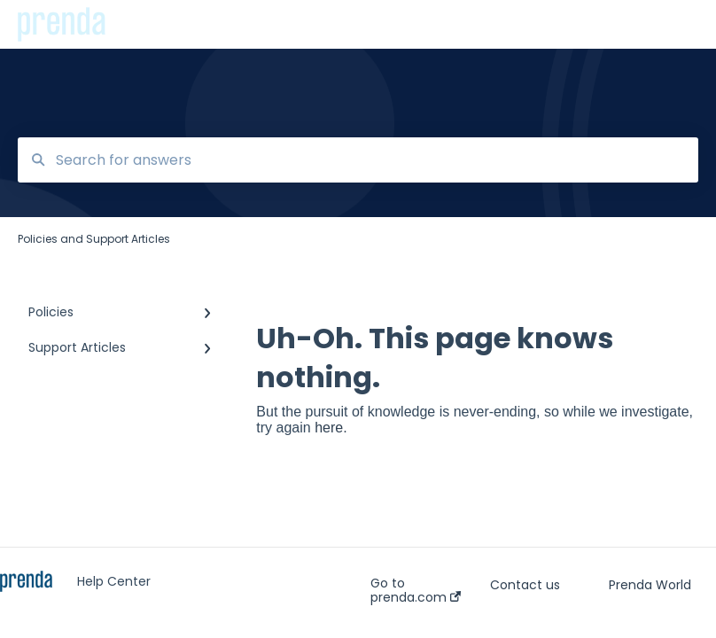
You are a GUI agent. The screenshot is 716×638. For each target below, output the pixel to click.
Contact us (525, 585)
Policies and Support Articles (215, 24)
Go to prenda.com (415, 590)
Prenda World (650, 585)
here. (330, 427)
